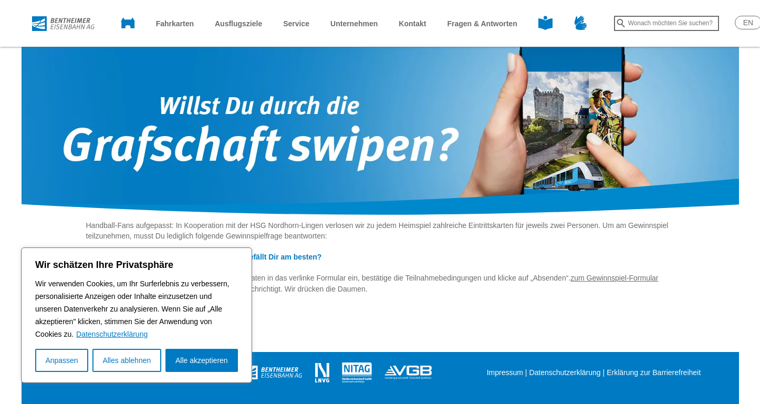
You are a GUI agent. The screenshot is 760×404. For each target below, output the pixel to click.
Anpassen (61, 360)
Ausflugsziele (238, 23)
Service (296, 23)
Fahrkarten (175, 23)
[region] (136, 315)
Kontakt (412, 23)
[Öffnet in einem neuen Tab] (273, 372)
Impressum (505, 372)
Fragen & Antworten (482, 23)
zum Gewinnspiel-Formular (614, 278)
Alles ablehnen (126, 360)
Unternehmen (354, 23)
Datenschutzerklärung (112, 334)
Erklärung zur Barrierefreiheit (654, 372)
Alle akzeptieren (201, 360)
